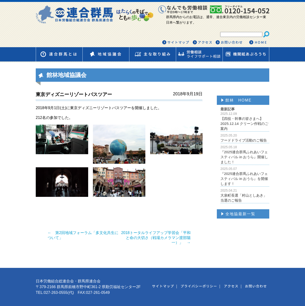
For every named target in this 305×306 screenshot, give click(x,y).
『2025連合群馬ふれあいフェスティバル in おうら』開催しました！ (244, 154)
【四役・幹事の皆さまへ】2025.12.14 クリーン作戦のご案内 (244, 121)
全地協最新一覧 (240, 214)
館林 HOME (238, 100)
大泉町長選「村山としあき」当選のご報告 (244, 195)
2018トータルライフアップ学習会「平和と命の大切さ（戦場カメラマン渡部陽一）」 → (156, 238)
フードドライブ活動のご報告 (244, 137)
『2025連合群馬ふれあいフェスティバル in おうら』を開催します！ (244, 176)
